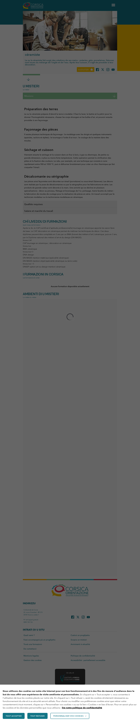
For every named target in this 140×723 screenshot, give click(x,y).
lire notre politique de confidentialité (82, 708)
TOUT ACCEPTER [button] (14, 715)
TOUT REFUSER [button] (37, 715)
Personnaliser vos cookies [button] (68, 715)
